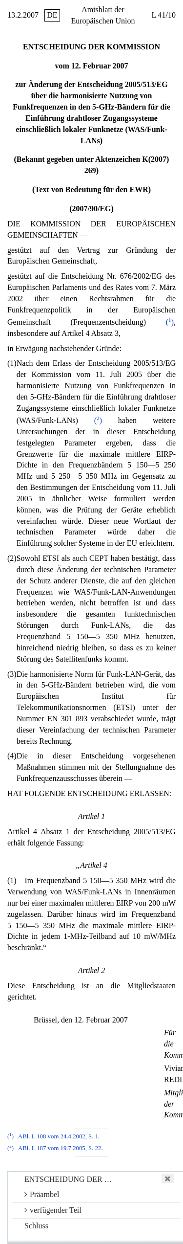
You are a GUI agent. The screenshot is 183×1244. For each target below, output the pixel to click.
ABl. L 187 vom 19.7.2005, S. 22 (60, 1148)
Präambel (41, 1194)
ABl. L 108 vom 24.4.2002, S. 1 (58, 1136)
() (170, 322)
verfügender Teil (52, 1210)
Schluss (36, 1226)
